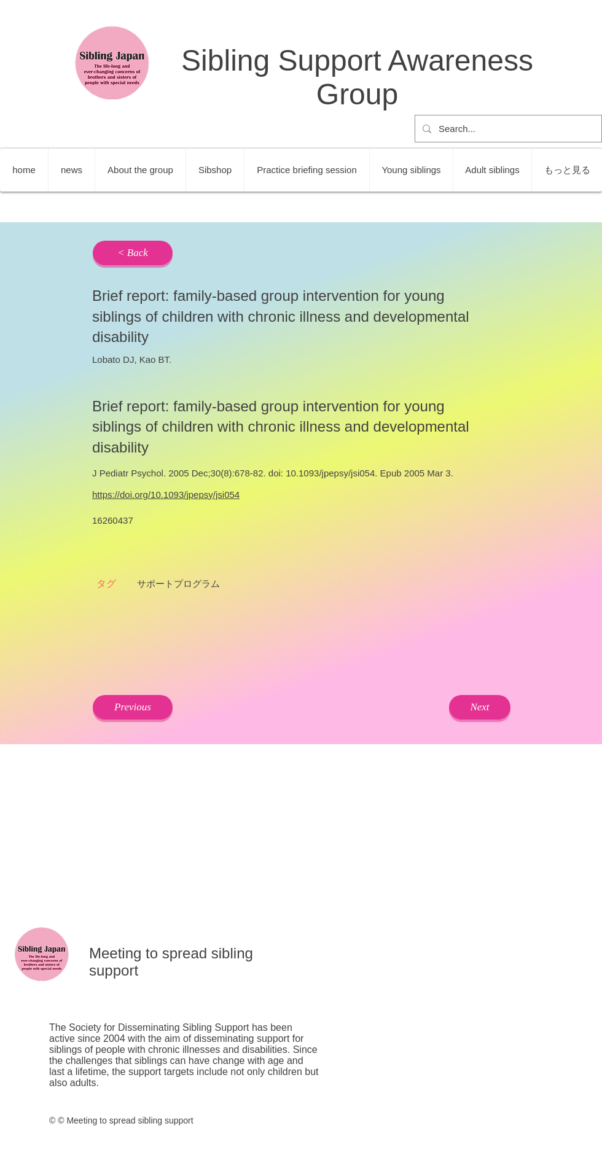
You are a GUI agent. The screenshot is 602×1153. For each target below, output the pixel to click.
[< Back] (133, 253)
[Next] (479, 707)
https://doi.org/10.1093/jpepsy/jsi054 (166, 494)
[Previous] (133, 707)
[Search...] (507, 128)
